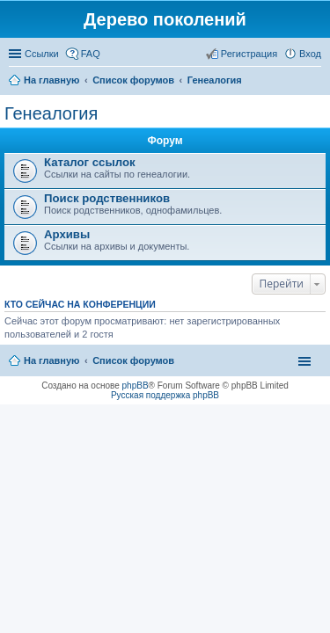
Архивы (67, 234)
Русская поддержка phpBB (165, 395)
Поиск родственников (107, 198)
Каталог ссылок (90, 162)
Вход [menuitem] (310, 53)
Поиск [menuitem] (316, 82)
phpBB (135, 385)
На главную (51, 360)
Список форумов (133, 360)
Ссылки (42, 53)
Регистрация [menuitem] (249, 53)
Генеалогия (51, 113)
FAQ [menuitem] (90, 53)
